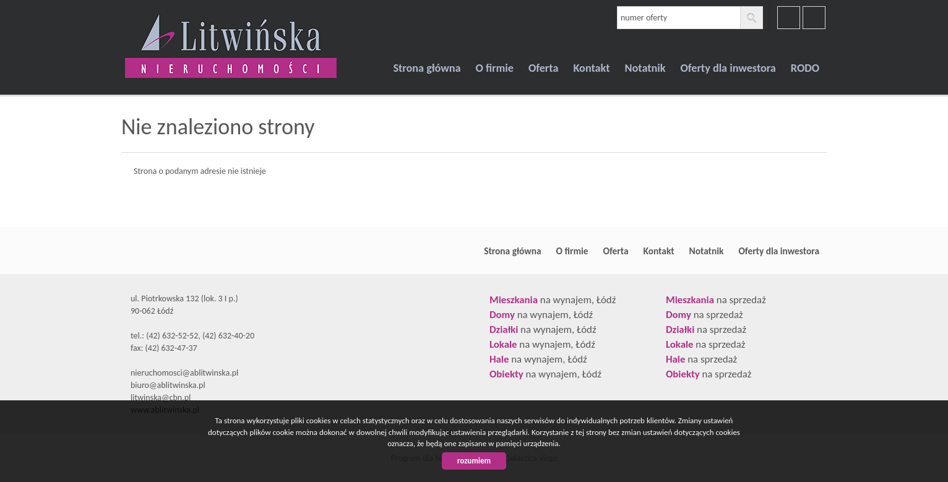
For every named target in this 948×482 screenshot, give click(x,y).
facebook (788, 17)
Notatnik (645, 68)
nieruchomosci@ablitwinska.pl (184, 373)
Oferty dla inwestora (728, 68)
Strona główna (426, 68)
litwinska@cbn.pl (161, 397)
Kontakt (591, 68)
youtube (814, 17)
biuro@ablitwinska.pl (168, 385)
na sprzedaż (716, 299)
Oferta (543, 68)
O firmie (495, 68)
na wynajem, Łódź (552, 299)
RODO (805, 68)
